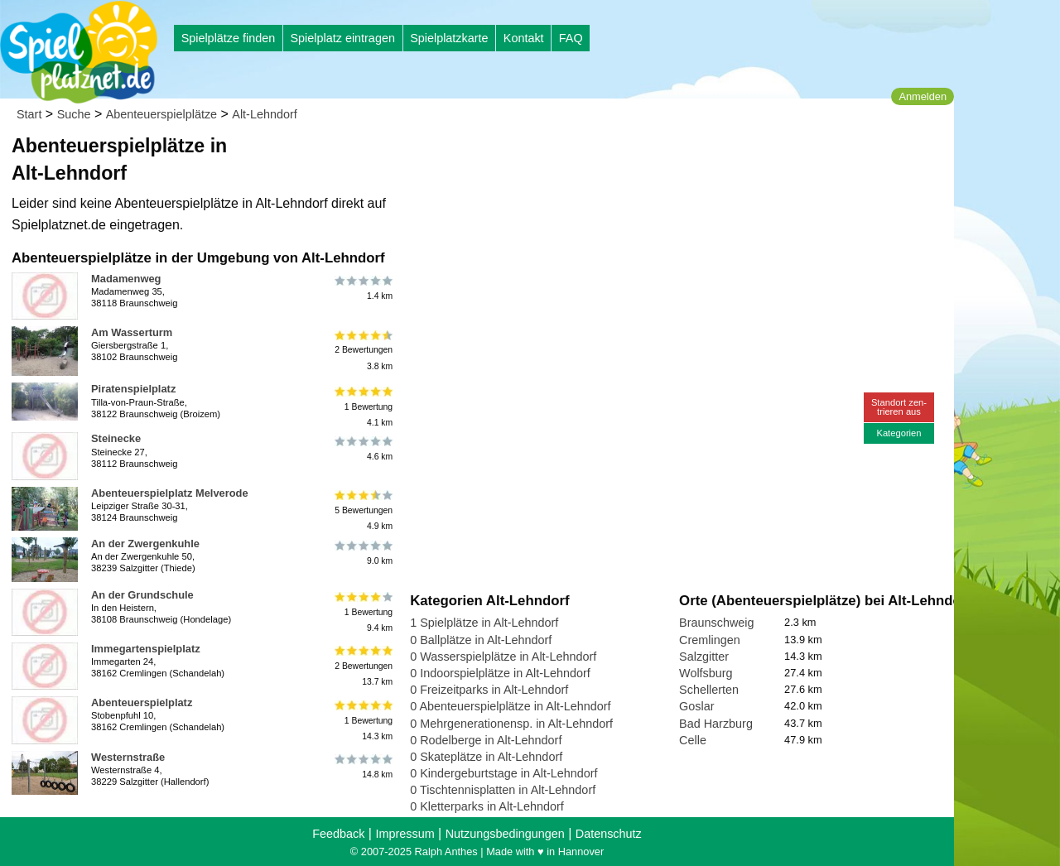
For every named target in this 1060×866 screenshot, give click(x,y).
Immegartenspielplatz (145, 648)
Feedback (338, 833)
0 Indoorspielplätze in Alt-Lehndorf (500, 673)
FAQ (571, 38)
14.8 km (362, 766)
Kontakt (524, 38)
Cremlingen (709, 640)
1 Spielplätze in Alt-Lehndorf (484, 622)
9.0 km (362, 553)
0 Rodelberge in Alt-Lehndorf (485, 740)
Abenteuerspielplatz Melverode (169, 493)
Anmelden (923, 96)
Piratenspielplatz (133, 388)
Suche (74, 114)
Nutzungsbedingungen (505, 833)
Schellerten (709, 689)
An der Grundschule (142, 595)
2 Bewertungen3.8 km (362, 350)
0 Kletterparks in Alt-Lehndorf (487, 806)
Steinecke (116, 438)
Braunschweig (716, 622)
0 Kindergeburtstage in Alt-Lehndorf (503, 773)
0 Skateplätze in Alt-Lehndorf (486, 756)
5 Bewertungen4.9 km (362, 510)
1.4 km (362, 288)
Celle (692, 740)
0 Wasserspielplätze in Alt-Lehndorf (503, 656)
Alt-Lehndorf (264, 114)
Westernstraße (128, 757)
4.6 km (362, 447)
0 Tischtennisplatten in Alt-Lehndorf (502, 789)
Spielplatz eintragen (342, 38)
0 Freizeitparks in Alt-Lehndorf (489, 689)
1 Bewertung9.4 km (362, 612)
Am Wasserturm (131, 332)
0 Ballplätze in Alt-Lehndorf (481, 640)
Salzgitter (704, 656)
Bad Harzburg (716, 723)
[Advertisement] (598, 157)
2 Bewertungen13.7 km (362, 666)
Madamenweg (126, 278)
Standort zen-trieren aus (899, 406)
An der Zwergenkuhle (145, 543)
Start (29, 114)
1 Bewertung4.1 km (362, 406)
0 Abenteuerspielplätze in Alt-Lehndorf (510, 706)
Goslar (696, 706)
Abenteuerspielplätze (161, 114)
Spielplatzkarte (449, 38)
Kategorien (898, 433)
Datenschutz (609, 833)
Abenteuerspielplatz (141, 702)
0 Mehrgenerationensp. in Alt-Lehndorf (511, 723)
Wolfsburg (706, 673)
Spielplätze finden (228, 38)
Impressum (404, 833)
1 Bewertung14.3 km (362, 720)
